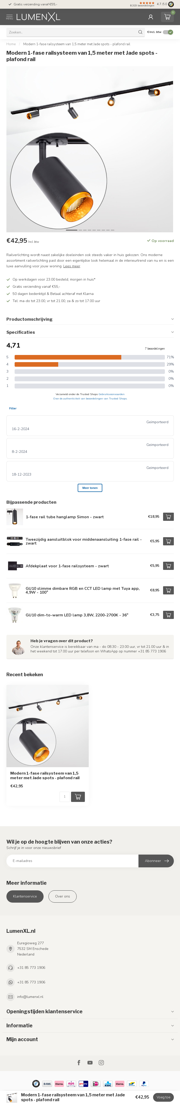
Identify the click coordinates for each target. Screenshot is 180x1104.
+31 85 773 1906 (31, 967)
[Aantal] (64, 797)
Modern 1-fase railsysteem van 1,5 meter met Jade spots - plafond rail (76, 44)
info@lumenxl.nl (30, 996)
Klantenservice (25, 896)
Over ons (62, 896)
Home (11, 44)
